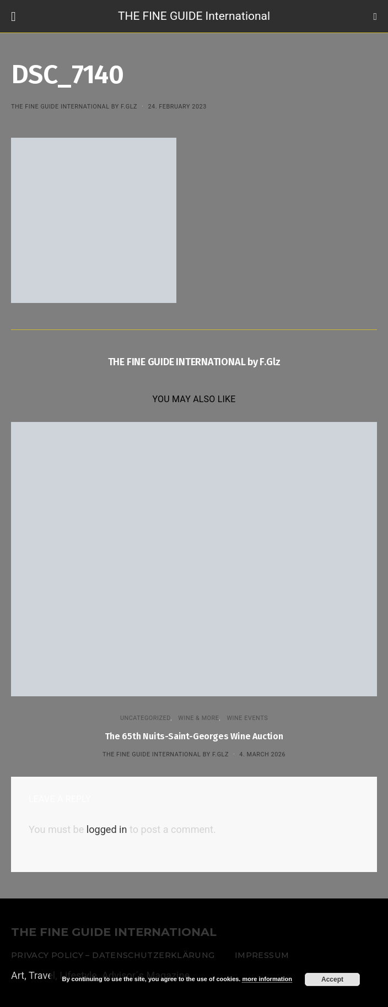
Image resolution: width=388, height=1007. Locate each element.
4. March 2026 (262, 754)
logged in (107, 829)
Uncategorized (145, 718)
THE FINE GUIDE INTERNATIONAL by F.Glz (74, 106)
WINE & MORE (198, 718)
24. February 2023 (177, 106)
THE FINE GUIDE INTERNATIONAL (114, 932)
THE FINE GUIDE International (194, 16)
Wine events (247, 718)
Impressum (262, 955)
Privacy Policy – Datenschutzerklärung (112, 955)
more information (267, 979)
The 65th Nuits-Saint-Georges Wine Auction (194, 736)
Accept (332, 979)
